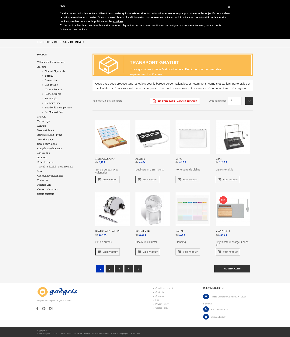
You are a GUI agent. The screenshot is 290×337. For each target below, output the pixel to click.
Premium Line (52, 102)
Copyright (160, 296)
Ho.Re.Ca (42, 157)
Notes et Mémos (53, 89)
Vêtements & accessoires (51, 62)
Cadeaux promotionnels (50, 175)
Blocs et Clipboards (55, 71)
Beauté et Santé (45, 130)
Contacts (159, 292)
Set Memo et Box (54, 112)
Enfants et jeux (45, 161)
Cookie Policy (161, 308)
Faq (157, 300)
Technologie (43, 121)
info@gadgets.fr (218, 317)
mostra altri (232, 268)
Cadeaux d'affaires (47, 189)
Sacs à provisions (47, 143)
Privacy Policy (162, 304)
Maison (41, 116)
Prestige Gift (44, 184)
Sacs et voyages (46, 139)
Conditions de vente (164, 288)
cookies (118, 21)
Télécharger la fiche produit (175, 101)
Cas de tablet (51, 84)
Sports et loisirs (45, 193)
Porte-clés (42, 180)
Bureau (41, 66)
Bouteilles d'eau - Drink (49, 134)
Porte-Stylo (51, 98)
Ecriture (41, 125)
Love (39, 171)
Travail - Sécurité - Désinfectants (55, 166)
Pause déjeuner (53, 93)
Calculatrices (52, 80)
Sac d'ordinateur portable (58, 107)
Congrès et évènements (50, 148)
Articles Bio (43, 152)
